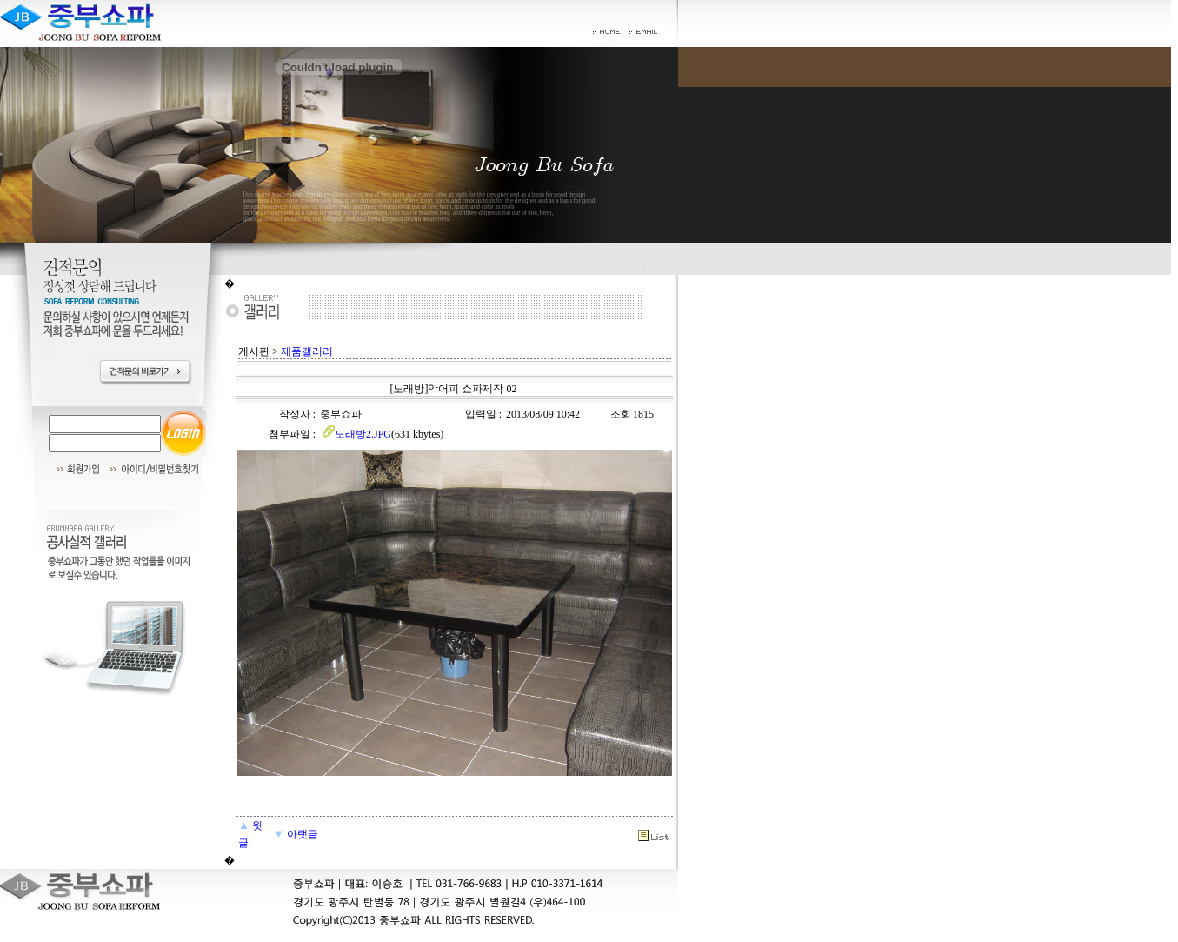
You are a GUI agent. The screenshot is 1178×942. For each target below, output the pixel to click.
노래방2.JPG (355, 434)
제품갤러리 (307, 351)
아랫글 (295, 834)
